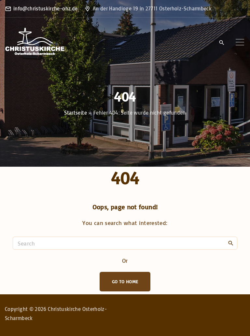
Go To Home (125, 281)
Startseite (75, 112)
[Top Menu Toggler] (240, 42)
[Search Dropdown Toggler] (221, 43)
